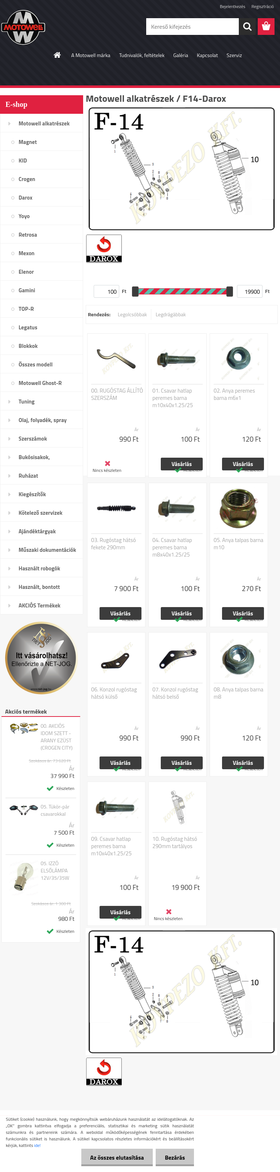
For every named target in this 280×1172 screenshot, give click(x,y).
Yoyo (24, 216)
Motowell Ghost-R (40, 383)
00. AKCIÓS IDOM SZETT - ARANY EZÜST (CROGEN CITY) (56, 736)
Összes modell (35, 364)
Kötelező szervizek (40, 513)
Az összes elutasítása (117, 1157)
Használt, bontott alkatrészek (39, 589)
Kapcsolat (207, 55)
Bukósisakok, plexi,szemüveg (37, 459)
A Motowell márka (90, 55)
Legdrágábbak (171, 314)
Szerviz (234, 55)
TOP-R (26, 309)
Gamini (27, 290)
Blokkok (28, 346)
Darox (25, 197)
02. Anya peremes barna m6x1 (234, 394)
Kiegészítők (32, 494)
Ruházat (28, 475)
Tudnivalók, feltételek (142, 55)
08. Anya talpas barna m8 (238, 693)
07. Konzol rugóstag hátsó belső (175, 693)
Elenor (26, 272)
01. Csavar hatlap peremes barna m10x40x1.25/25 (172, 398)
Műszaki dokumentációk (47, 550)
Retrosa (28, 234)
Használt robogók (39, 568)
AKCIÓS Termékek (40, 605)
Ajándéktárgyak (37, 531)
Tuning (27, 401)
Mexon (27, 253)
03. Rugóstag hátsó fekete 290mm (113, 544)
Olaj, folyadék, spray (43, 420)
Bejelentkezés (232, 6)
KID (23, 160)
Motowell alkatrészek (44, 123)
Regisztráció (263, 6)
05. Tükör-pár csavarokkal (54, 810)
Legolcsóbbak (132, 314)
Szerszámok (33, 438)
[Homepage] (57, 55)
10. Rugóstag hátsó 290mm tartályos (174, 842)
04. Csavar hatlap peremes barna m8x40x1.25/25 (172, 547)
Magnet (28, 142)
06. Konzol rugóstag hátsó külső (114, 693)
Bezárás (175, 1157)
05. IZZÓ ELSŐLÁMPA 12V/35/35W (54, 871)
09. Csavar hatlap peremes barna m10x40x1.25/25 (111, 846)
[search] (247, 26)
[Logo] (50, 27)
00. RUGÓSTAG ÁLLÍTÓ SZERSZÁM (117, 394)
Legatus (28, 327)
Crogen (27, 179)
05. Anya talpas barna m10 (238, 544)
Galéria (180, 55)
